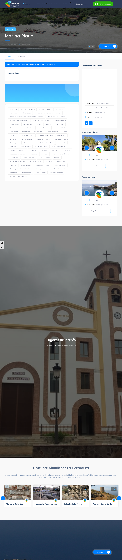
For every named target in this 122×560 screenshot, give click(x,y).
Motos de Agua (64, 154)
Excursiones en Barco (61, 139)
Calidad (84, 9)
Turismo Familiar (40, 172)
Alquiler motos (14, 124)
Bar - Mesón (59, 124)
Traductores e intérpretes (62, 169)
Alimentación (14, 113)
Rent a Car (49, 161)
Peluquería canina (44, 157)
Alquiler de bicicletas (59, 120)
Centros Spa (14, 131)
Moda (53, 154)
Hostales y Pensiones (58, 146)
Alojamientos (27, 113)
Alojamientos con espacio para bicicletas (47, 113)
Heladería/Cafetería (41, 146)
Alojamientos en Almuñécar (56, 116)
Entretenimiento (27, 139)
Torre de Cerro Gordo (102, 504)
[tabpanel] (99, 154)
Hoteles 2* (33, 150)
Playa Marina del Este (99, 186)
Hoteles (12, 150)
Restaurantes (61, 161)
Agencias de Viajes (45, 109)
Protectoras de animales (17, 161)
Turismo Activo (26, 172)
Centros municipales (60, 128)
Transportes (13, 172)
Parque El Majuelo (28, 157)
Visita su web (25, 45)
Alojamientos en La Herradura (19, 120)
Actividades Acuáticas (27, 109)
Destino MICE (61, 135)
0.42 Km (96, 200)
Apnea (39, 124)
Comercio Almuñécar (27, 135)
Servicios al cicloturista (43, 165)
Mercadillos (33, 154)
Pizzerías (56, 157)
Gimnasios (13, 146)
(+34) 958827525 (12, 45)
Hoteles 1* (22, 150)
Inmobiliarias (66, 150)
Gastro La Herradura (37, 64)
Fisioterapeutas (15, 143)
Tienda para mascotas (42, 169)
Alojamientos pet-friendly (41, 120)
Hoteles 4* (55, 150)
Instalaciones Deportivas (17, 154)
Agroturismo (59, 109)
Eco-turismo (13, 139)
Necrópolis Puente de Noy (46, 504)
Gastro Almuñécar (29, 143)
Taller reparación (60, 165)
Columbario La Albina (73, 504)
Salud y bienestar (26, 165)
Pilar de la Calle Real (14, 504)
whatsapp (103, 3)
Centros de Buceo (43, 128)
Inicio (43, 9)
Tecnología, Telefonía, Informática (20, 169)
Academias (13, 109)
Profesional (94, 9)
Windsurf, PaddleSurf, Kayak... (19, 176)
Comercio (13, 135)
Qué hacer (59, 9)
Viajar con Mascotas (56, 172)
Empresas (10, 29)
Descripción (21, 56)
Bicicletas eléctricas (16, 128)
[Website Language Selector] (107, 9)
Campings (30, 128)
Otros (77, 9)
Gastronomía (61, 143)
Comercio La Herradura (45, 135)
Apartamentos (28, 124)
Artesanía (48, 124)
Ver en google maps (102, 103)
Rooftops (13, 165)
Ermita (99, 141)
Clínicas (65, 131)
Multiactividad (14, 157)
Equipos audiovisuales (43, 139)
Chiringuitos (24, 64)
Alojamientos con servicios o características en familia (26, 116)
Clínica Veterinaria (52, 131)
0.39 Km (96, 155)
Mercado (44, 154)
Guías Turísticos (25, 146)
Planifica (69, 9)
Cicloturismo (38, 131)
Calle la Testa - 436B (102, 108)
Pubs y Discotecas (35, 161)
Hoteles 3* (44, 150)
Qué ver (50, 9)
